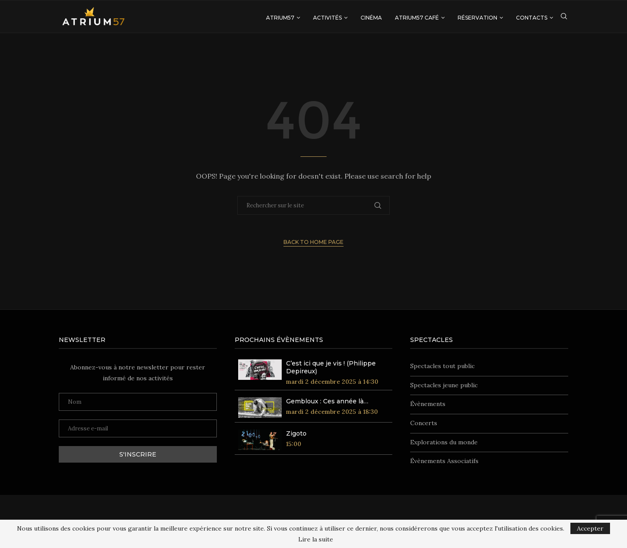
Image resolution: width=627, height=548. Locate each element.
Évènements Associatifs (444, 461)
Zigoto (296, 433)
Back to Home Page (313, 242)
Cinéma (371, 17)
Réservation (477, 17)
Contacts (531, 17)
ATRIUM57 (280, 17)
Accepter (590, 528)
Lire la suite (315, 539)
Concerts (423, 423)
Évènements (427, 404)
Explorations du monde (444, 442)
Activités (327, 17)
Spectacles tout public (442, 366)
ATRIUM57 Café (417, 17)
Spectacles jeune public (444, 385)
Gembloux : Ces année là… (327, 401)
